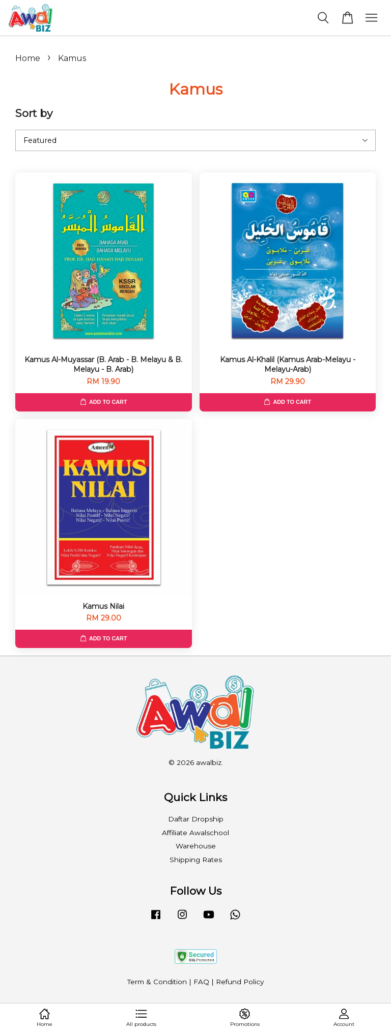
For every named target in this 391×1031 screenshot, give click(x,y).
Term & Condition (157, 982)
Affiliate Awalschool (195, 833)
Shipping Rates (196, 860)
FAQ (201, 982)
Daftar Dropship (196, 819)
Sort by (33, 113)
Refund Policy (240, 982)
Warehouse (196, 846)
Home (27, 58)
